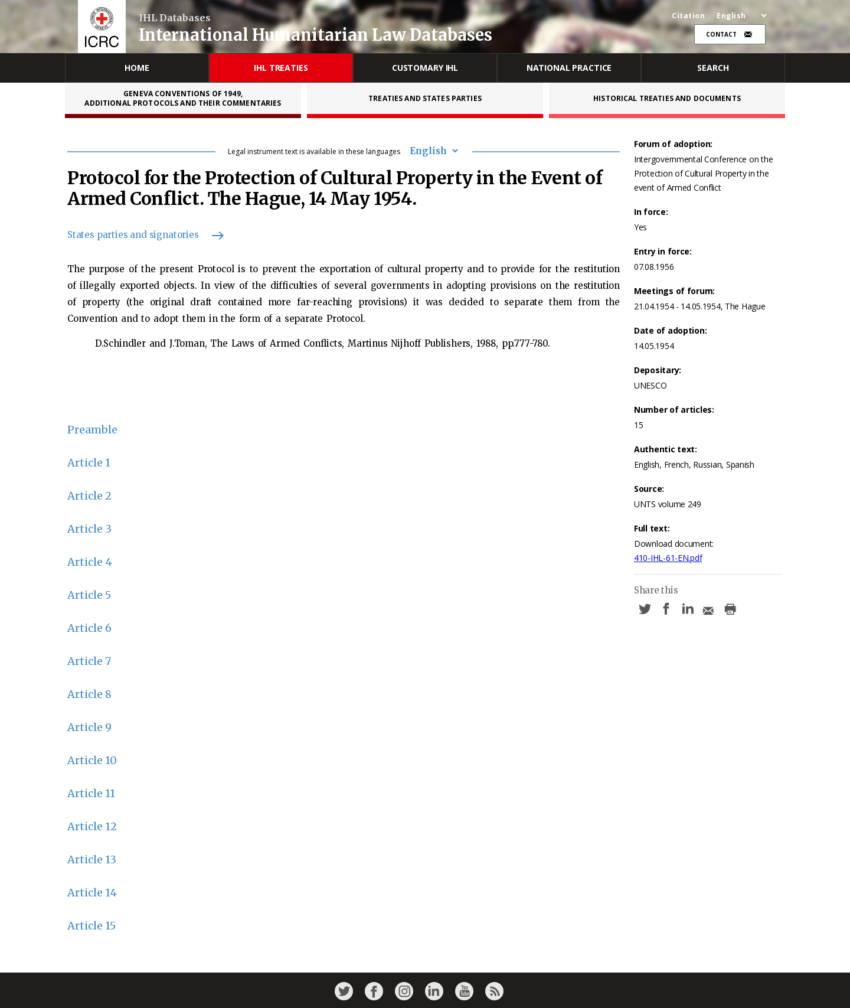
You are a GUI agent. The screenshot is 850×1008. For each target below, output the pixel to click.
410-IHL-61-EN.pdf (668, 557)
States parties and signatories (140, 234)
